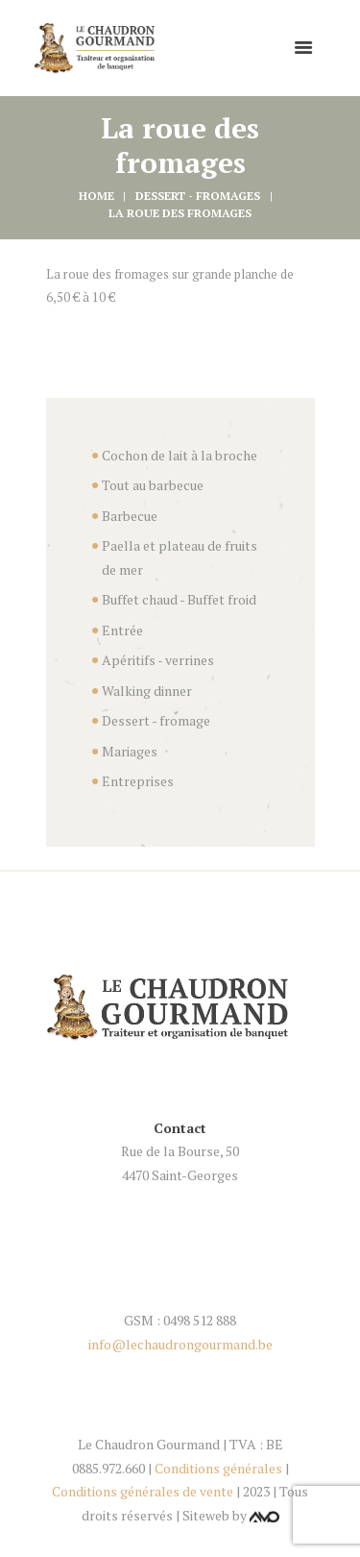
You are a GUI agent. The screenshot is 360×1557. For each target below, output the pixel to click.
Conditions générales (218, 1468)
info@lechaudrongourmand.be (180, 1344)
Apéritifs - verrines (158, 660)
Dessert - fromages (197, 195)
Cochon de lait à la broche (179, 455)
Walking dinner (147, 690)
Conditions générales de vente (142, 1491)
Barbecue (129, 516)
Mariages (129, 751)
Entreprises (138, 781)
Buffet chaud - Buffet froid (179, 599)
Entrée (122, 630)
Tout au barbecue (153, 485)
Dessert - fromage (156, 720)
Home (96, 195)
